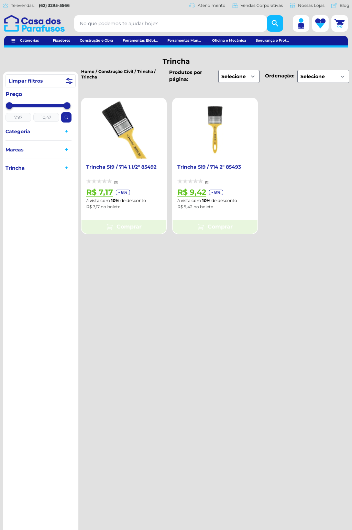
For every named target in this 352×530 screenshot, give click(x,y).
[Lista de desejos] (320, 23)
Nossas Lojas (307, 5)
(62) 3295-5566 (54, 5)
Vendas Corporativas (257, 5)
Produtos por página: (185, 75)
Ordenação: (280, 76)
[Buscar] (275, 23)
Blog (340, 5)
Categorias (29, 40)
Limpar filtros (41, 80)
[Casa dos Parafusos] (34, 23)
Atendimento (207, 5)
